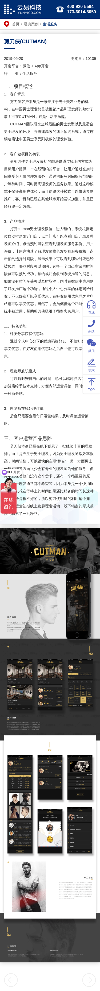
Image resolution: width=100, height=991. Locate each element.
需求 (91, 364)
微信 (91, 345)
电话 (91, 326)
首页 (15, 24)
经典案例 (31, 24)
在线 (91, 306)
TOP (91, 384)
